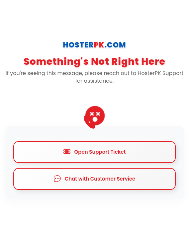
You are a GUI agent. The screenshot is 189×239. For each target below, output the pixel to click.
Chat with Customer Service (95, 179)
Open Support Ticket (94, 152)
